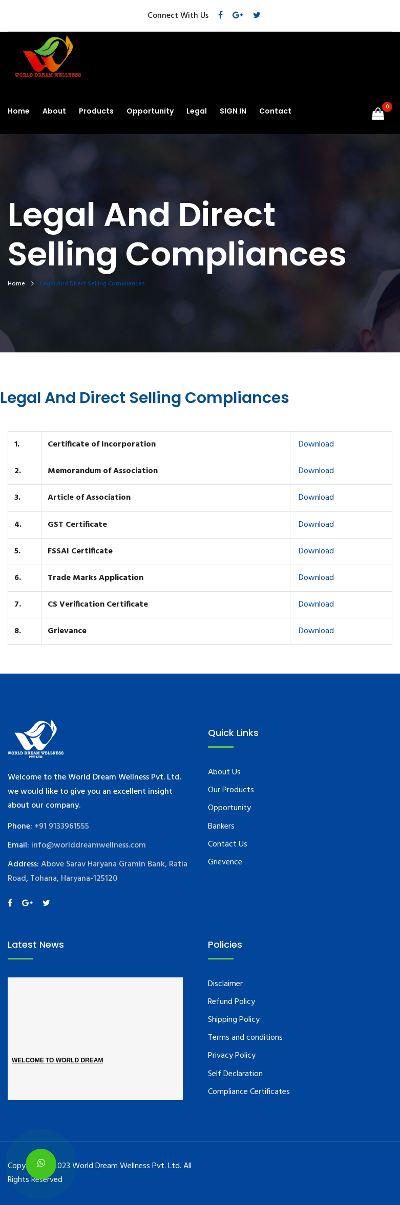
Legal (196, 111)
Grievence (225, 862)
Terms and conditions (245, 1037)
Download (315, 444)
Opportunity (150, 111)
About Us (224, 772)
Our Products (231, 790)
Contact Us (227, 844)
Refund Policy (231, 1002)
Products (96, 111)
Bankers (221, 826)
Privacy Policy (232, 1055)
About (54, 111)
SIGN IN (233, 111)
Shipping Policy (234, 1020)
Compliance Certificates (249, 1092)
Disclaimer (225, 984)
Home (19, 111)
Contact (275, 111)
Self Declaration (235, 1074)
